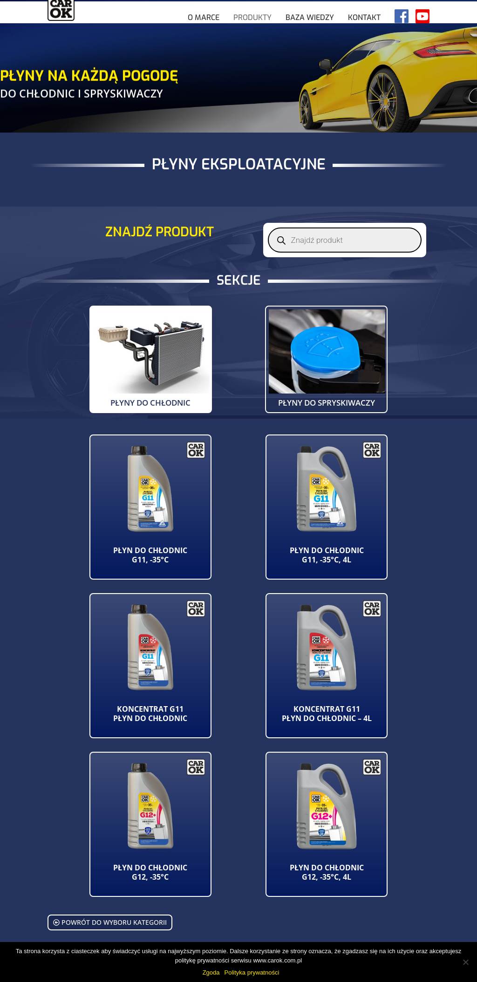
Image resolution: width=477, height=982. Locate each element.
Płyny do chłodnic (150, 402)
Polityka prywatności (252, 972)
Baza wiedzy (310, 33)
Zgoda (211, 972)
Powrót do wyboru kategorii (110, 922)
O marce (203, 33)
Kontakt (364, 33)
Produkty (252, 33)
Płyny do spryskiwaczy (326, 402)
